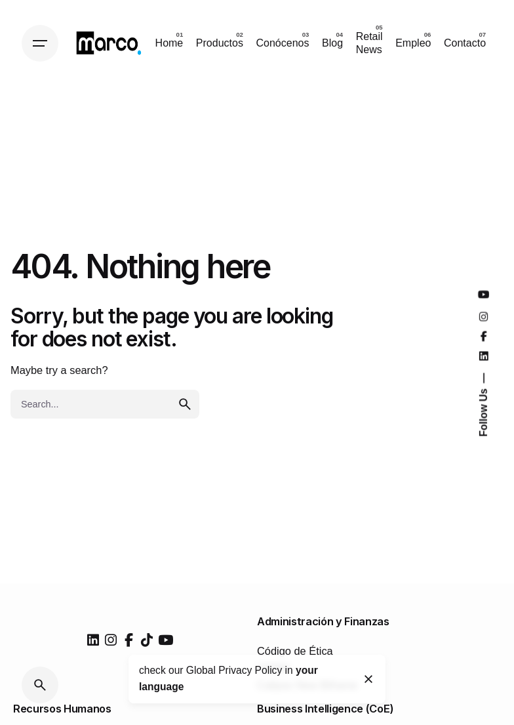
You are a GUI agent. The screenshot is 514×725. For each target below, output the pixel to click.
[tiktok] (146, 640)
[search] (184, 404)
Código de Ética (295, 651)
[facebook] (129, 640)
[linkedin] (93, 640)
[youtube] (165, 640)
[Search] (40, 685)
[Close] (369, 679)
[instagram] (110, 640)
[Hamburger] (40, 43)
